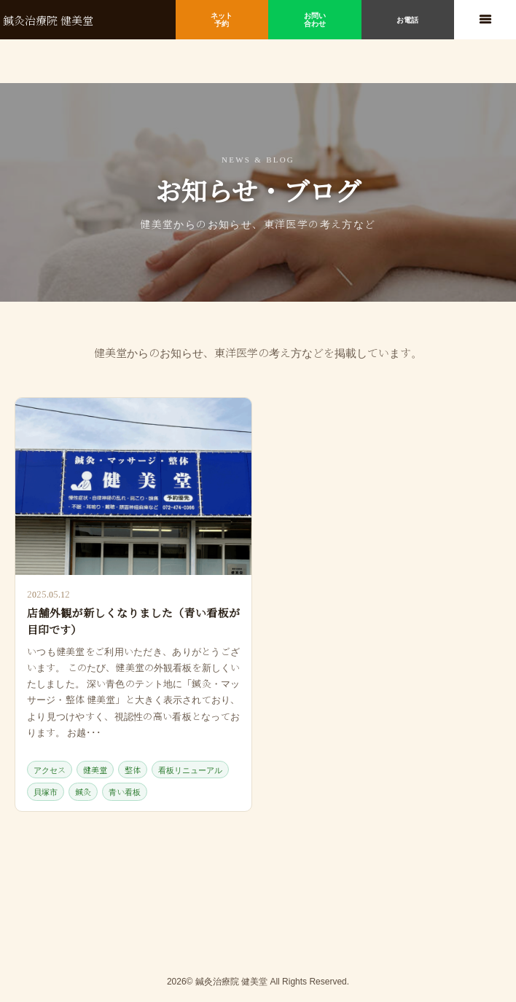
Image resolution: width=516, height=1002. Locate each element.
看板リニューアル (190, 769)
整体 (133, 769)
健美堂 (95, 769)
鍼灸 (83, 791)
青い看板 (125, 791)
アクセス (50, 769)
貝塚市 (46, 791)
